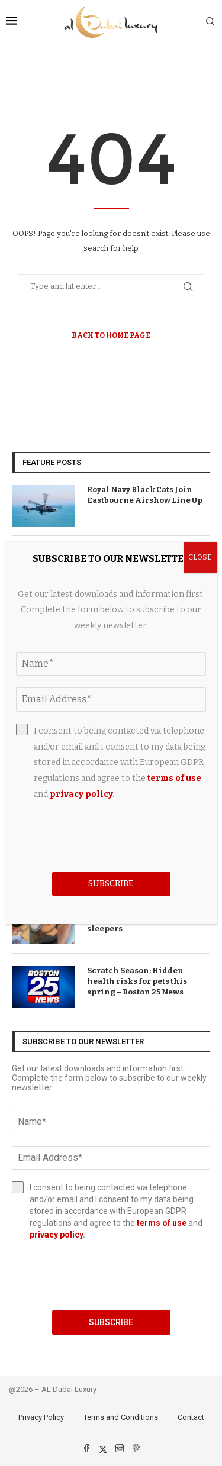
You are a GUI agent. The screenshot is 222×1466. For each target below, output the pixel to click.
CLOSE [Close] (200, 557)
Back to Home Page (111, 335)
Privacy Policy (41, 1417)
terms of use (161, 1223)
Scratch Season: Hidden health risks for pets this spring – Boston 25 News (137, 981)
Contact (191, 1417)
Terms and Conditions (120, 1417)
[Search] (210, 22)
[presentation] (111, 1275)
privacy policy (56, 1234)
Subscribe (111, 1322)
